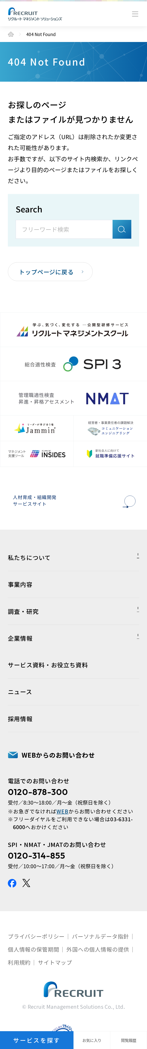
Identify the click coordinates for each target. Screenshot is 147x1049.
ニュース (20, 707)
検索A (122, 229)
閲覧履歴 (128, 1040)
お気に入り (91, 1040)
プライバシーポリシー (36, 952)
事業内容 (20, 600)
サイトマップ (55, 978)
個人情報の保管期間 (33, 965)
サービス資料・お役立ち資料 (48, 681)
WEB (62, 827)
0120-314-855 (36, 871)
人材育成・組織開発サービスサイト (72, 505)
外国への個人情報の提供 (97, 965)
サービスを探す (36, 1040)
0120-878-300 (38, 807)
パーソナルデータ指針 (100, 952)
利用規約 (19, 978)
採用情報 (20, 734)
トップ (11, 34)
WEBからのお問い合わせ (58, 770)
